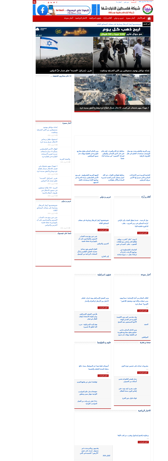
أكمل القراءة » (94, 230)
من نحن (117, 2)
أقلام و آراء (98, 18)
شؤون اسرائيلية (86, 18)
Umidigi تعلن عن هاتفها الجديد (78, 382)
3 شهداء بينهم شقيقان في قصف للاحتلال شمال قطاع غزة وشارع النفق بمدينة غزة (105, 108)
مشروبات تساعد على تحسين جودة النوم (126, 366)
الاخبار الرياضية (72, 18)
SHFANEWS (34, 457)
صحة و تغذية (136, 342)
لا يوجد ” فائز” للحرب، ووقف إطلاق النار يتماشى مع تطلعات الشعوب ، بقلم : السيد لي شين (117, 242)
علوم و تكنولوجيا (95, 342)
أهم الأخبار (132, 18)
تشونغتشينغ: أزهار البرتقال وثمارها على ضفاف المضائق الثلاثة (110, 24)
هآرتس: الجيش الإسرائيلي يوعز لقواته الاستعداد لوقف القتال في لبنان (79, 316)
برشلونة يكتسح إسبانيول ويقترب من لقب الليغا (124, 435)
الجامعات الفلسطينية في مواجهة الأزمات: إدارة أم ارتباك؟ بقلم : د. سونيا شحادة (118, 252)
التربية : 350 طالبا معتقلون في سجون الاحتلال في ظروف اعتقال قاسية (38, 190)
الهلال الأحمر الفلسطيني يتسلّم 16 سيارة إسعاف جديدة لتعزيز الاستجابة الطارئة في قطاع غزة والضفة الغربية (46, 154)
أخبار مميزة (121, 18)
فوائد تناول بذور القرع (120, 398)
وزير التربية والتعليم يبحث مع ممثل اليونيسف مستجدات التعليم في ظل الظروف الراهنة (129, 153)
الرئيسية (124, 2)
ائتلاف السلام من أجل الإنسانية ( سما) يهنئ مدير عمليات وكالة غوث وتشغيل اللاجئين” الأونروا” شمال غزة (125, 301)
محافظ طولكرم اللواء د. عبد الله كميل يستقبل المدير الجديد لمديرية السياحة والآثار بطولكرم (103, 177)
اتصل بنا (109, 2)
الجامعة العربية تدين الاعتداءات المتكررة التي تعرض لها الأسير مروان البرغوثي (131, 177)
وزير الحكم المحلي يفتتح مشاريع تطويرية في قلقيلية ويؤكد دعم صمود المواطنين (78, 153)
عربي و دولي (110, 18)
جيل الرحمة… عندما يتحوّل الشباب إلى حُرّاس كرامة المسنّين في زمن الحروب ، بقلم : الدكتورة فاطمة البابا (124, 223)
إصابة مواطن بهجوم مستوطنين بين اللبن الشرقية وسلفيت (38, 129)
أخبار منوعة (59, 18)
